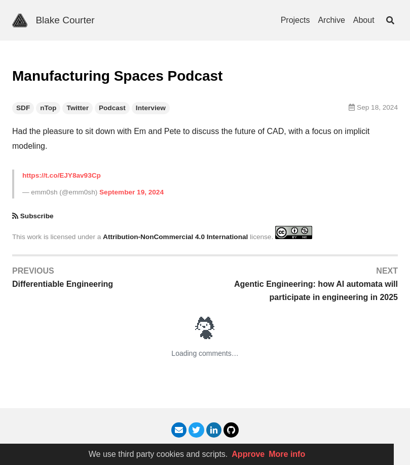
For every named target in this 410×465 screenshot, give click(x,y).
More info (287, 454)
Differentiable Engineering (62, 284)
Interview (151, 108)
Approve (248, 454)
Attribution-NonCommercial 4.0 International (175, 237)
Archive (331, 20)
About (364, 20)
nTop (48, 108)
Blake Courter (64, 20)
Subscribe (37, 216)
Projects (295, 20)
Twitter (77, 108)
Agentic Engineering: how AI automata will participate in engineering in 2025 (316, 291)
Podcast (112, 108)
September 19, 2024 (131, 192)
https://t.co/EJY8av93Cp (61, 175)
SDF (23, 108)
